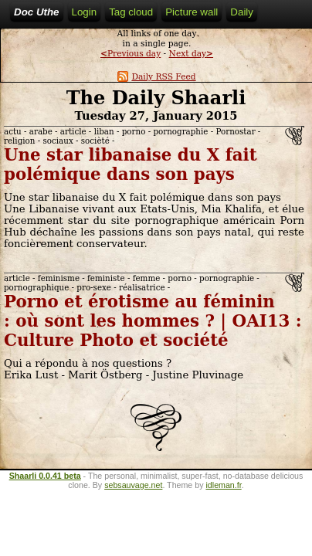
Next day (191, 54)
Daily (241, 12)
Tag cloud (131, 12)
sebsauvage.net (133, 485)
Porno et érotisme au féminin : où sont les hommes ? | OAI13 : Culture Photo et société (153, 321)
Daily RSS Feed (156, 77)
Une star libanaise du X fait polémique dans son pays (130, 164)
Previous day (130, 54)
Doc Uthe (36, 12)
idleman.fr (223, 485)
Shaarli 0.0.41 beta (45, 475)
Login (84, 12)
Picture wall (191, 12)
